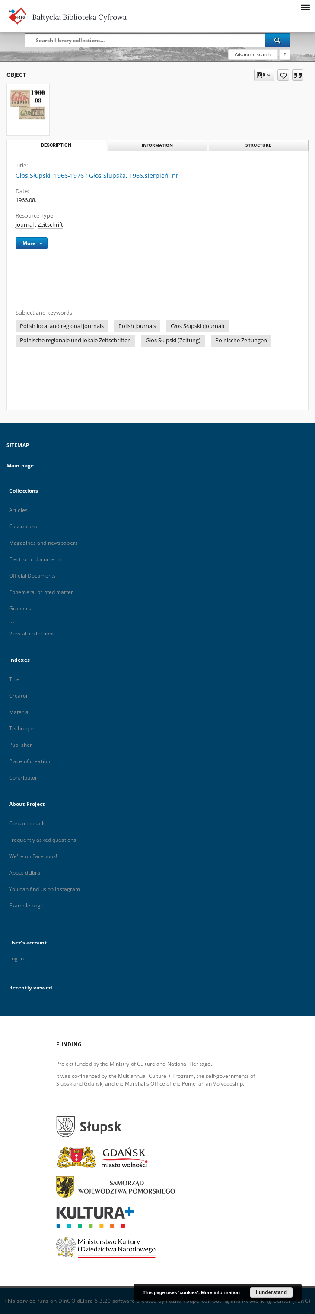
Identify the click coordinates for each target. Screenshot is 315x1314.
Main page (20, 465)
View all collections (32, 633)
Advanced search (253, 54)
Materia (19, 712)
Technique (22, 728)
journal (25, 224)
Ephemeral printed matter (41, 592)
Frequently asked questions (42, 839)
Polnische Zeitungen (241, 340)
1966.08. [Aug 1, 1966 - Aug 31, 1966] (26, 200)
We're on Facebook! (33, 856)
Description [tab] (56, 145)
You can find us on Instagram (44, 889)
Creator (18, 695)
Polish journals (137, 326)
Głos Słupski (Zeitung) (173, 340)
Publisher (20, 745)
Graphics (20, 608)
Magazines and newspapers (43, 542)
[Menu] (305, 7)
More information (220, 1292)
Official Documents (32, 575)
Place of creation (29, 761)
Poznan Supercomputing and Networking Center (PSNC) (238, 1301)
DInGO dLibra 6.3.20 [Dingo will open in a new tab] (84, 1301)
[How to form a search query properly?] (284, 54)
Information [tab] (157, 145)
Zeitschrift (50, 224)
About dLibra (24, 872)
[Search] (277, 40)
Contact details (27, 823)
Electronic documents (35, 559)
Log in (16, 958)
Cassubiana (23, 526)
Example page (26, 905)
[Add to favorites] (283, 75)
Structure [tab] (258, 145)
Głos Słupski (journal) (197, 326)
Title (14, 679)
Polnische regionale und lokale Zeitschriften (75, 340)
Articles (18, 510)
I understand (271, 1292)
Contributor (23, 777)
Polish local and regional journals (62, 326)
